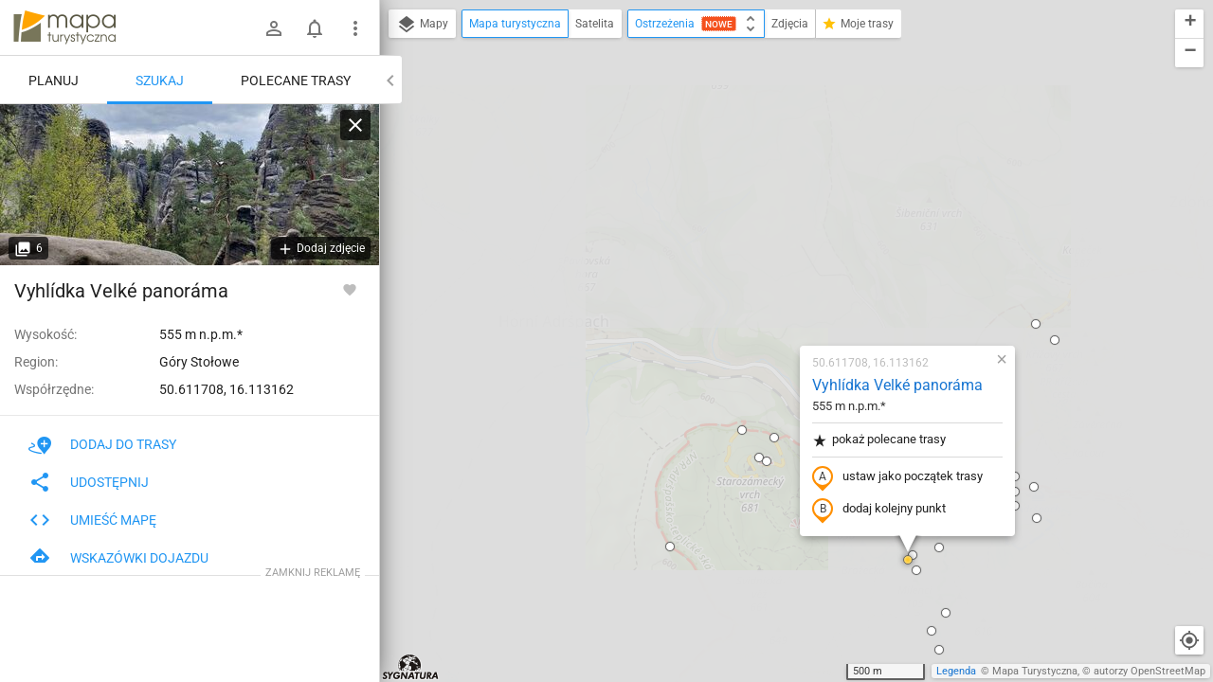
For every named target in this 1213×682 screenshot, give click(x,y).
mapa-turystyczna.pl (64, 27)
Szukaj (160, 80)
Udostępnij (88, 482)
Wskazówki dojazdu (118, 558)
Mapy (422, 24)
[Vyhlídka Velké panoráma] (189, 184)
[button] (647, 238)
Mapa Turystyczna (1034, 671)
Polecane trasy (296, 80)
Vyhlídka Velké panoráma (785, 166)
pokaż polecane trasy (767, 221)
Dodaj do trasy (102, 444)
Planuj (53, 80)
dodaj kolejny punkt (767, 291)
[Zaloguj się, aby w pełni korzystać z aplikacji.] (350, 288)
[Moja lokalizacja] (1189, 640)
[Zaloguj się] (274, 28)
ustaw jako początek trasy (785, 258)
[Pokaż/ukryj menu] (355, 28)
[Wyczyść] (355, 125)
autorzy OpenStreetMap (1149, 671)
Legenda (956, 671)
